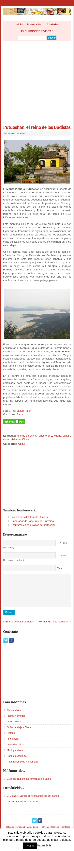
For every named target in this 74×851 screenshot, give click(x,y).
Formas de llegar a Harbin (54, 627)
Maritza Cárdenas (16, 133)
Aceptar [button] (30, 845)
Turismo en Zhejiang (49, 435)
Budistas (47, 227)
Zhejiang (65, 203)
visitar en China (20, 439)
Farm (20, 414)
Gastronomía (14, 727)
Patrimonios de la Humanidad (22, 767)
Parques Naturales (16, 762)
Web (59, 568)
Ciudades (53, 24)
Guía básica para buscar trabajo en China (29, 784)
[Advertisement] (37, 81)
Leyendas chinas (16, 750)
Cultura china (14, 716)
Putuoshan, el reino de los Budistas (37, 127)
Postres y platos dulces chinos (23, 807)
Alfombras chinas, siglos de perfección (33, 524)
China (21, 443)
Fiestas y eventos (16, 721)
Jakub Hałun (24, 410)
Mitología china (15, 756)
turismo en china (26, 435)
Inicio (19, 24)
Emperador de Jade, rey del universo (32, 521)
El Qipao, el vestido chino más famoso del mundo (33, 801)
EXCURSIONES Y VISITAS (37, 31)
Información (34, 24)
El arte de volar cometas (19, 627)
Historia (11, 739)
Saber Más (44, 845)
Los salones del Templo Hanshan (30, 517)
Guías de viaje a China (19, 733)
